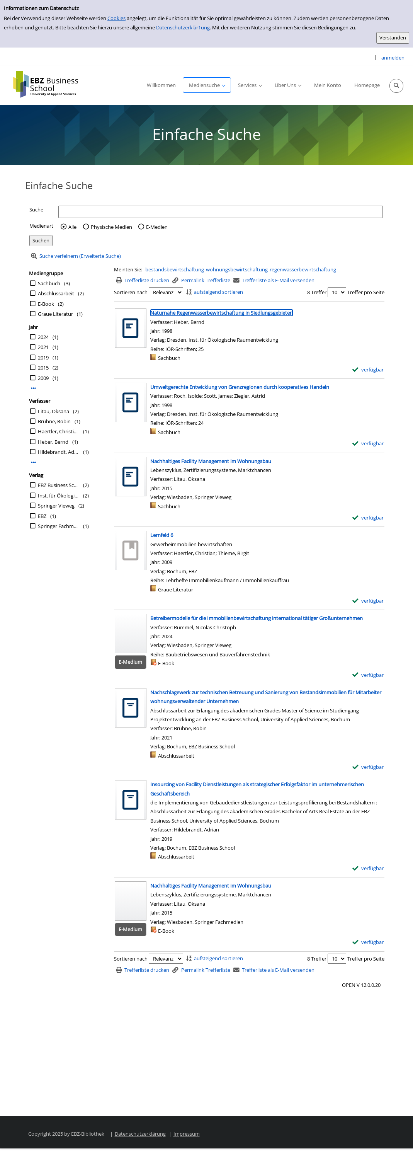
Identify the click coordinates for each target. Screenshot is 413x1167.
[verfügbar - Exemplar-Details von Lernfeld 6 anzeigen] (368, 600)
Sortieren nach (131, 292)
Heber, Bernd (53, 441)
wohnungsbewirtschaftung (237, 269)
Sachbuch (49, 283)
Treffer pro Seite (365, 292)
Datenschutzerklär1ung (183, 27)
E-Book (46, 303)
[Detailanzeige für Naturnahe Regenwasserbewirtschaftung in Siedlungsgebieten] (221, 312)
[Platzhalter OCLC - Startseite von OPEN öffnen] (51, 84)
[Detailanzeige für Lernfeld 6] (161, 535)
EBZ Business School (58, 485)
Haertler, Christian (58, 431)
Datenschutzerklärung (140, 1133)
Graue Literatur (55, 313)
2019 (43, 357)
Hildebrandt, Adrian (58, 451)
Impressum (186, 1133)
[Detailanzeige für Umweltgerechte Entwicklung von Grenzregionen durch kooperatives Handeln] (239, 386)
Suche (36, 209)
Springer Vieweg (56, 505)
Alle (72, 226)
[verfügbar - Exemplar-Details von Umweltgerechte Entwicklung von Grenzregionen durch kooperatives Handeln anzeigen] (368, 443)
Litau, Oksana (53, 411)
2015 (43, 367)
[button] (396, 86)
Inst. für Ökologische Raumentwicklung (58, 495)
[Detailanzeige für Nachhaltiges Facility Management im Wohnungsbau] (210, 461)
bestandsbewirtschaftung (174, 269)
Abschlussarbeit (56, 293)
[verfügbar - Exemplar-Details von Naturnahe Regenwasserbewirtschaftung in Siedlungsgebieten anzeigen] (368, 369)
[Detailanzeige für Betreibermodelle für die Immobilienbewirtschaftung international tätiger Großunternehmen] (256, 618)
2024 (43, 337)
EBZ (42, 516)
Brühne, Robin (54, 421)
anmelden (393, 57)
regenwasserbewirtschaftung (303, 269)
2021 (43, 347)
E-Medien (157, 226)
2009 (43, 378)
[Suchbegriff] (220, 212)
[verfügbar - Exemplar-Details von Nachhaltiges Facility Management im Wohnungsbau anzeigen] (368, 517)
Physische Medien (111, 226)
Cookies (116, 18)
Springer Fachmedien (58, 526)
